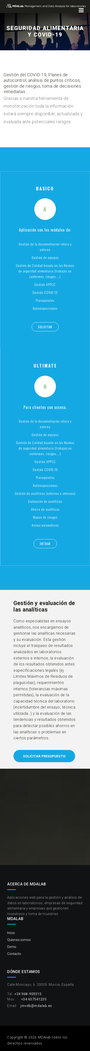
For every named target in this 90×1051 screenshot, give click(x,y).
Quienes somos (19, 940)
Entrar (45, 543)
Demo (11, 947)
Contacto (14, 954)
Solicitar (45, 326)
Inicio (11, 933)
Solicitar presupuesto (44, 756)
